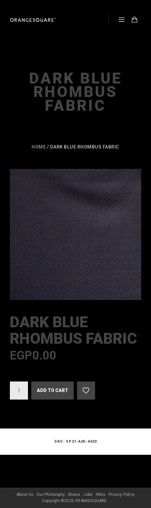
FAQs (101, 494)
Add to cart (52, 390)
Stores (74, 494)
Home (39, 147)
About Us (25, 494)
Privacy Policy (122, 494)
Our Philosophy (51, 494)
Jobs (87, 494)
